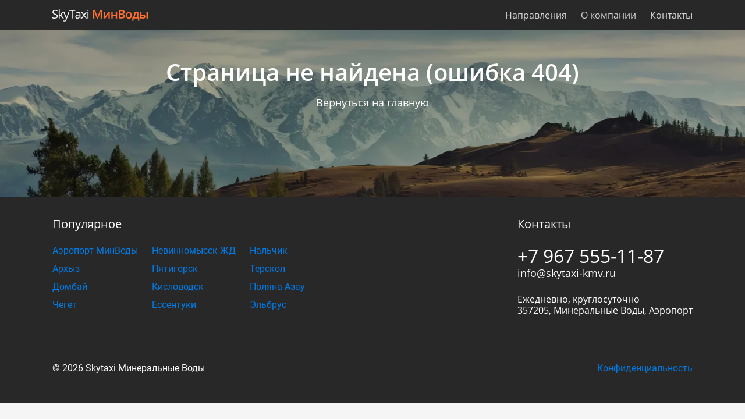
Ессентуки (174, 304)
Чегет (64, 304)
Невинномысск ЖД (194, 250)
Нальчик (269, 250)
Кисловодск (178, 286)
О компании (608, 15)
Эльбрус (268, 304)
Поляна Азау (277, 286)
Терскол (267, 268)
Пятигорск (175, 268)
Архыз (66, 268)
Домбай (69, 286)
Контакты (671, 15)
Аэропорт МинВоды (95, 250)
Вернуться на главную (372, 102)
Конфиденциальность (645, 368)
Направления (536, 15)
